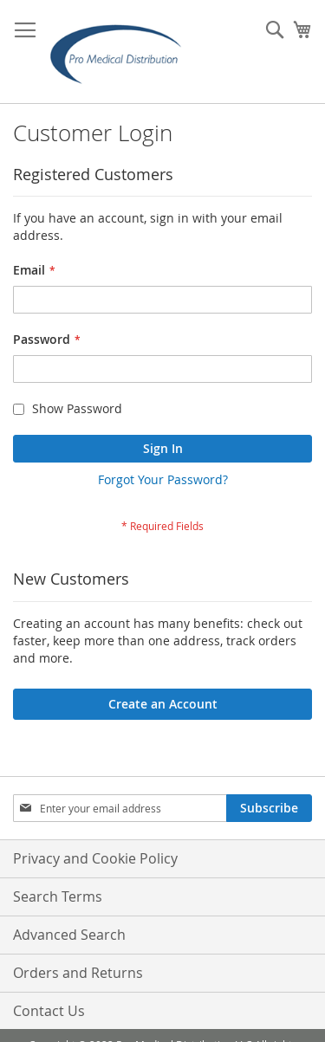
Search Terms (57, 896)
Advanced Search (69, 934)
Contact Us (49, 1010)
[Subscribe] (269, 808)
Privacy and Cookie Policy (95, 858)
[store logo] (121, 52)
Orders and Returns (78, 972)
